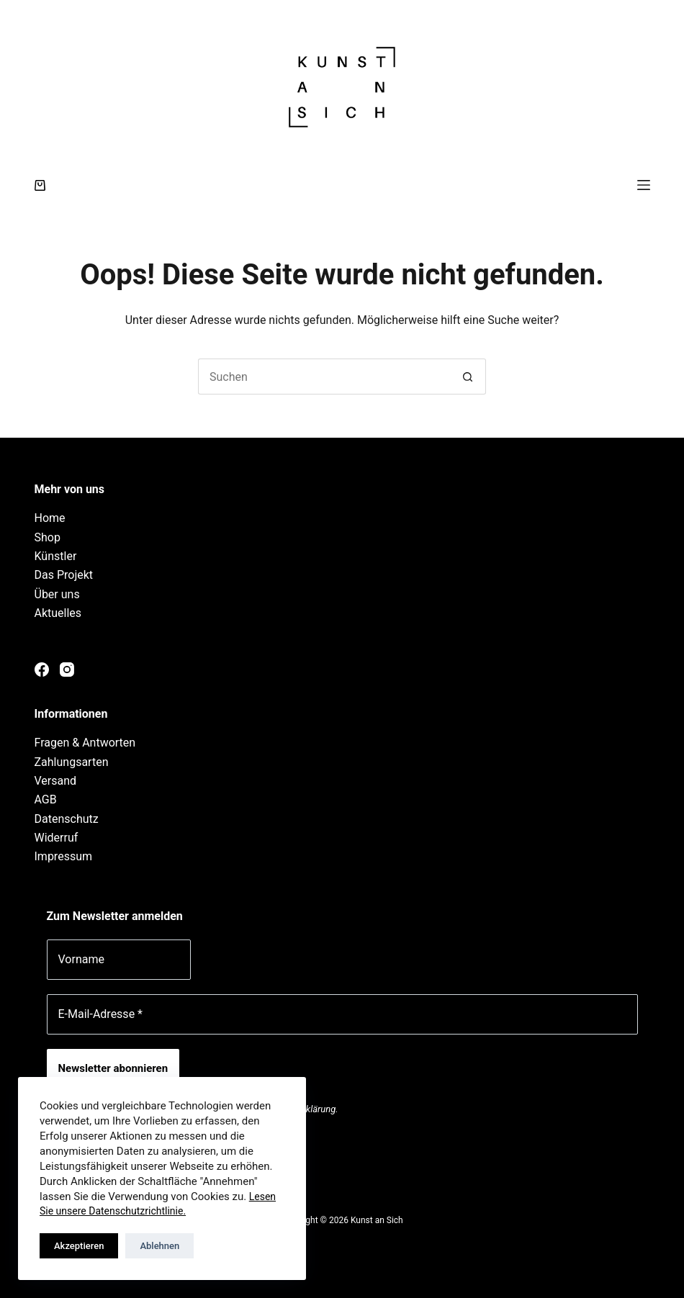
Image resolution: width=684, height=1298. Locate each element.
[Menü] (643, 185)
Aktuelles (58, 613)
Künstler (56, 556)
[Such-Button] (468, 377)
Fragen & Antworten (85, 742)
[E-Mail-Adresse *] (342, 1014)
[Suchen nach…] (324, 377)
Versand (56, 781)
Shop (47, 537)
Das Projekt (64, 575)
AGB (46, 799)
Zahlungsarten (72, 762)
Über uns (57, 594)
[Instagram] (67, 669)
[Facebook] (42, 669)
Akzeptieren (79, 1245)
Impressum (64, 856)
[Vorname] (119, 959)
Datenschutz (67, 819)
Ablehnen (159, 1245)
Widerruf (56, 837)
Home (50, 518)
